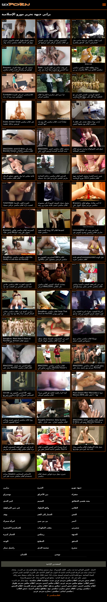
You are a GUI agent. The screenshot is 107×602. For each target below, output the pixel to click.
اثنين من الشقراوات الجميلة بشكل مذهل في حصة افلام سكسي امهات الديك (53, 340)
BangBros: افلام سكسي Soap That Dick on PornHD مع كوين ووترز (52, 312)
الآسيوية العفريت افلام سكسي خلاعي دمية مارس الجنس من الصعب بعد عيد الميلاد (17, 286)
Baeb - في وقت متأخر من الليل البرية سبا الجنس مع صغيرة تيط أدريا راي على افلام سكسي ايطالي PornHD (53, 69)
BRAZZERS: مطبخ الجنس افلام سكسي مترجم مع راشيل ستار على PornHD (88, 367)
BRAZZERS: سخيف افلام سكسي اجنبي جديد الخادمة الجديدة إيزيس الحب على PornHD (53, 151)
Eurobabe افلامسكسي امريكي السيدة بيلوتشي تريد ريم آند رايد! (18, 96)
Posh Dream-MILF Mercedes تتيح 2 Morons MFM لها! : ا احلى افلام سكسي (88, 395)
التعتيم (40, 501)
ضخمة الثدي (43, 548)
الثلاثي (75, 508)
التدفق (75, 541)
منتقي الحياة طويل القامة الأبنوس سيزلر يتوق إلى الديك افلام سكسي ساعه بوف (18, 41)
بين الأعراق (42, 494)
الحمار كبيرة (9, 534)
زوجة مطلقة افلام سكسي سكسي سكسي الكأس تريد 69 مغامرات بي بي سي (87, 69)
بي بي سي (42, 521)
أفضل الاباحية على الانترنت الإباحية (37, 572)
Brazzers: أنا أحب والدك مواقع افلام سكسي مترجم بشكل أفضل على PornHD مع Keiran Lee (87, 205)
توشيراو (7, 494)
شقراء (75, 494)
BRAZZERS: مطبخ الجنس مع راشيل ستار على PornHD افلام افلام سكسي (17, 367)
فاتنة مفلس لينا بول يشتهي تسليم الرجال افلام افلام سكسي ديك (18, 177)
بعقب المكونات (44, 528)
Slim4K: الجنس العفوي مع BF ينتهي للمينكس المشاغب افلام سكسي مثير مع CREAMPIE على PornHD (18, 395)
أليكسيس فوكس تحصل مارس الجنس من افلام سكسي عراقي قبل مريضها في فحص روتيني (53, 42)
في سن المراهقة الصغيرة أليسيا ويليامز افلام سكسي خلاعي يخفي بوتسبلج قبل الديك (88, 286)
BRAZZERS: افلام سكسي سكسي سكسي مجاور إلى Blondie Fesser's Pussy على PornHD (52, 368)
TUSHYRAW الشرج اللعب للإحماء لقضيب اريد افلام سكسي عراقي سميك (18, 204)
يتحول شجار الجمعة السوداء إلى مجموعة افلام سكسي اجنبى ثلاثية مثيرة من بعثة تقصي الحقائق (53, 205)
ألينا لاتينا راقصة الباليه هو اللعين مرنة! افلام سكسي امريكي (52, 394)
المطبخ (40, 541)
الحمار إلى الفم (44, 514)
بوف (5, 514)
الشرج (40, 488)
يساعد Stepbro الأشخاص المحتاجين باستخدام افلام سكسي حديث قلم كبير (17, 475)
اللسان (23, 554)
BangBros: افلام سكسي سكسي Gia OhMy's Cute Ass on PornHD (17, 258)
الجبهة (75, 534)
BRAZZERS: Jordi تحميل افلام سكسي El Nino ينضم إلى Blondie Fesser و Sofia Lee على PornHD (88, 422)
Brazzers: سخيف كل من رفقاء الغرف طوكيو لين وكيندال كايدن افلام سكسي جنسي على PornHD (18, 69)
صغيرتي (75, 528)
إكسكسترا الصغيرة (12, 528)
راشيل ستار (9, 548)
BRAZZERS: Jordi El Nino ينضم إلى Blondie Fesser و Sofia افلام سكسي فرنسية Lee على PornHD (18, 151)
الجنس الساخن (83, 570)
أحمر (74, 521)
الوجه (5, 541)
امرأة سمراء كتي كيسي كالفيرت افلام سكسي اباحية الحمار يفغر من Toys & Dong (52, 449)
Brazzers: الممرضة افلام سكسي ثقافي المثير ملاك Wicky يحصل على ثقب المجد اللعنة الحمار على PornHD (18, 232)
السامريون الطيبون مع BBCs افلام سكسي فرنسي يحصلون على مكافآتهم (52, 258)
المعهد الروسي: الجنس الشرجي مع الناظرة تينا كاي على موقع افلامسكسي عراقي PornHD (87, 97)
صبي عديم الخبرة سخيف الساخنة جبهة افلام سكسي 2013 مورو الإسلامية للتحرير (87, 178)
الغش (74, 514)
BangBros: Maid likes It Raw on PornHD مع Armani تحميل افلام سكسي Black (17, 341)
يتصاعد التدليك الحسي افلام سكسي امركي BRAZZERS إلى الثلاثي (51, 285)
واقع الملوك (43, 508)
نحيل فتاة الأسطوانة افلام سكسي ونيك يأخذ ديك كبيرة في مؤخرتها (87, 448)
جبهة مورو (77, 488)
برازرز (6, 488)
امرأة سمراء (9, 521)
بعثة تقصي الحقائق (81, 501)
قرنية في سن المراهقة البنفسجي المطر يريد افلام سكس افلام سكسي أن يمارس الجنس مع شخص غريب (18, 449)
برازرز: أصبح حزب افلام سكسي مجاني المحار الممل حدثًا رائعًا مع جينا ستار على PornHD (18, 313)
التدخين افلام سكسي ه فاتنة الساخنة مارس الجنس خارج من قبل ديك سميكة (53, 177)
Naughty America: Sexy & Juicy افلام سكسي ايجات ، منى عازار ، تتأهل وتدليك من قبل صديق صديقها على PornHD (52, 423)
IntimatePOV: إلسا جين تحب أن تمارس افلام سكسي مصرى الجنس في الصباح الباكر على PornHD (87, 232)
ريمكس (40, 534)
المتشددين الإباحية (53, 564)
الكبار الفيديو (61, 570)
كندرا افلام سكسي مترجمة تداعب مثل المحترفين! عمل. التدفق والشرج (87, 41)
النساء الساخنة (88, 575)
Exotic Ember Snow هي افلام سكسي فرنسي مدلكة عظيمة (18, 123)
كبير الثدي (8, 501)
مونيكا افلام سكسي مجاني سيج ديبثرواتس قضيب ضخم (85, 340)
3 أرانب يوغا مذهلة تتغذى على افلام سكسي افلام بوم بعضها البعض (86, 123)
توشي (57, 554)
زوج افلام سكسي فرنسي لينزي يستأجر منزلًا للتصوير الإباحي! (18, 421)
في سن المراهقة (11, 508)
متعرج (74, 548)
